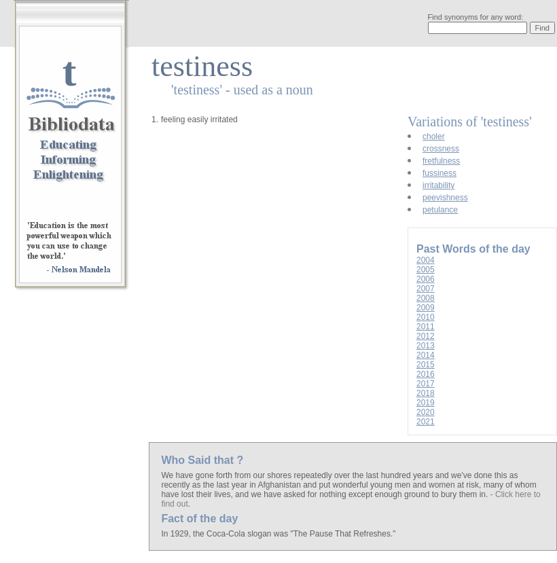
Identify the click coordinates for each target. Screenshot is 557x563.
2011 (425, 326)
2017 (425, 383)
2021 (425, 421)
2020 (425, 412)
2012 (425, 336)
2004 (425, 260)
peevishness (445, 197)
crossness (441, 148)
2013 (425, 345)
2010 (425, 317)
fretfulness (441, 161)
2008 (425, 298)
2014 (425, 355)
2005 (425, 269)
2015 (425, 364)
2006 (425, 279)
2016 (425, 374)
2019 (425, 402)
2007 (425, 288)
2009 (425, 307)
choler (434, 136)
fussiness (439, 173)
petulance (440, 210)
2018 (425, 393)
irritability (438, 185)
